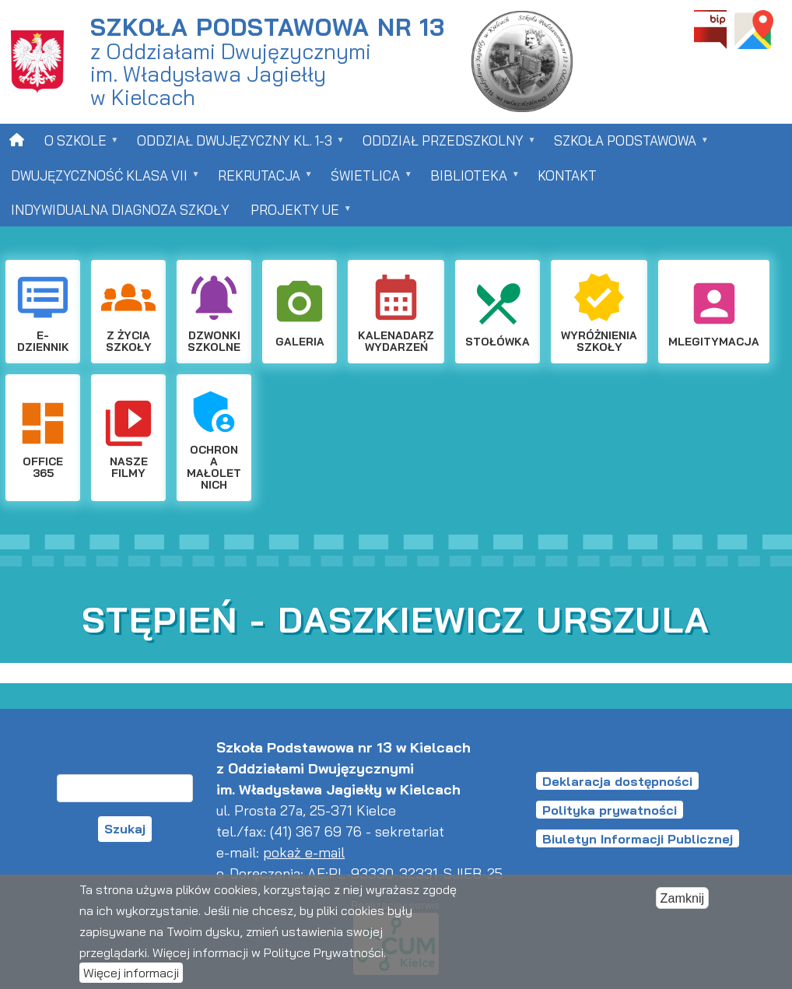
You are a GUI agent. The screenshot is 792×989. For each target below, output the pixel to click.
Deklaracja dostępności (617, 781)
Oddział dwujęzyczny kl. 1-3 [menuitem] (235, 145)
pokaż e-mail (304, 852)
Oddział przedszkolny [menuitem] (444, 145)
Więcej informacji (131, 973)
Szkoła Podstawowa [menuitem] (626, 145)
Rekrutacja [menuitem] (260, 180)
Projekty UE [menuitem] (296, 214)
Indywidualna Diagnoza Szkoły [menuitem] (120, 210)
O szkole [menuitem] (76, 145)
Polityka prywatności (609, 810)
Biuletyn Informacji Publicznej (637, 839)
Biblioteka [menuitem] (469, 180)
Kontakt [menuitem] (567, 175)
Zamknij (683, 899)
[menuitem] (16, 140)
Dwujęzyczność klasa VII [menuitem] (100, 180)
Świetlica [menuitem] (366, 180)
